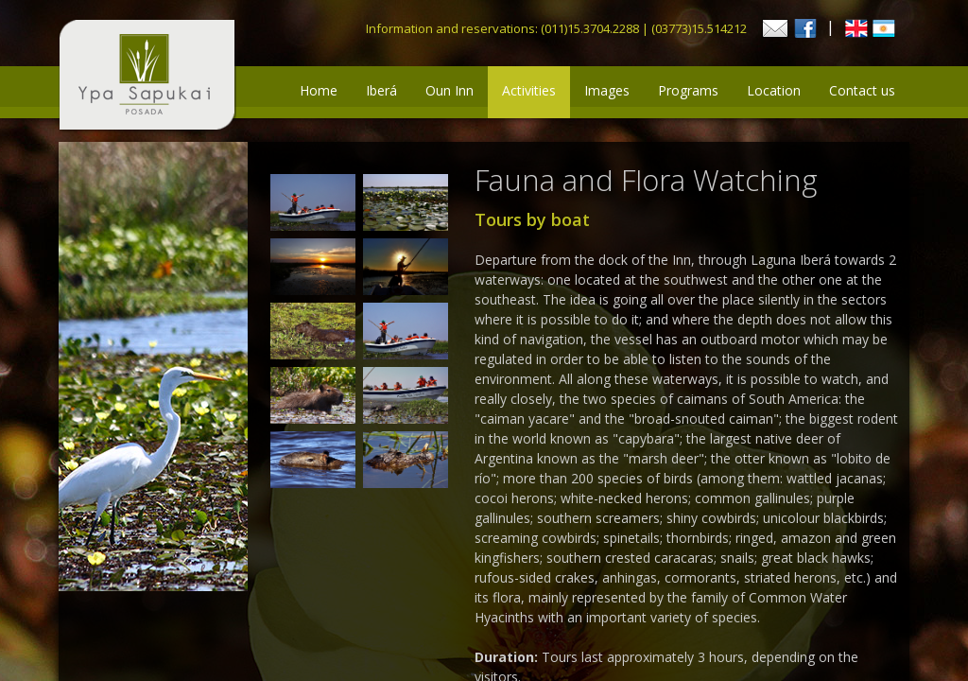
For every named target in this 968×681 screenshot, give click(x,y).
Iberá (381, 90)
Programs (688, 90)
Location (774, 90)
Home (318, 90)
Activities (529, 90)
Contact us (862, 90)
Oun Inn (449, 90)
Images (607, 90)
